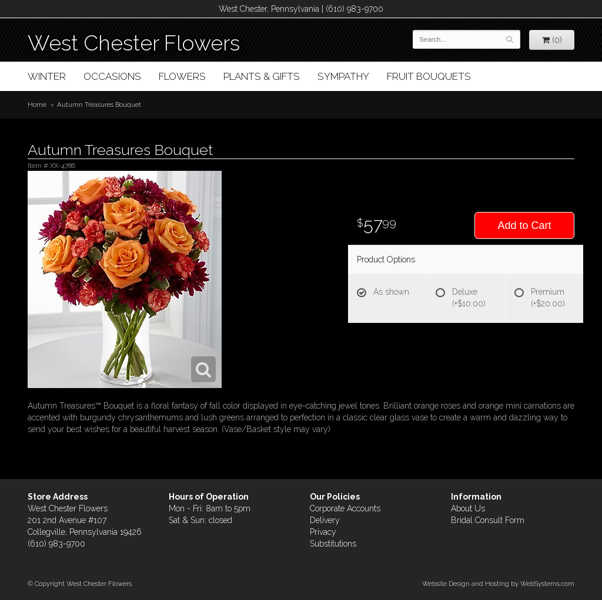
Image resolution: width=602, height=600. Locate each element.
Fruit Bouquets (429, 76)
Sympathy (343, 76)
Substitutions (333, 543)
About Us (468, 508)
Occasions (112, 76)
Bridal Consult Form (487, 520)
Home (37, 104)
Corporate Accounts (345, 508)
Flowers (182, 76)
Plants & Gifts (261, 76)
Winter (47, 76)
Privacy (323, 532)
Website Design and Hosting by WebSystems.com (498, 583)
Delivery (325, 520)
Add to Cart (524, 225)
